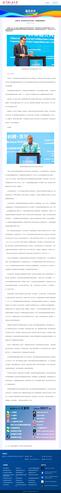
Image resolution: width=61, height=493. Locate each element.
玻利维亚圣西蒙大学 (19, 472)
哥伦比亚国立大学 (31, 480)
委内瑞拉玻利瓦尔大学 (32, 484)
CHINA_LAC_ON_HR (47, 468)
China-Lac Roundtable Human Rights (49, 472)
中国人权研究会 (6, 468)
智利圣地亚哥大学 (19, 480)
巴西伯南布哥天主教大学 (7, 478)
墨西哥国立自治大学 (32, 482)
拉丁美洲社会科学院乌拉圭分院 (21, 485)
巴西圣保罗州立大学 (32, 472)
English (47, 2)
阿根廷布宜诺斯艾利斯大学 (33, 470)
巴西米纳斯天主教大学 (7, 480)
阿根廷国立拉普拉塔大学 (20, 470)
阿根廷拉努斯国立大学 (7, 470)
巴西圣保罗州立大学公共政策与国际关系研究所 (8, 475)
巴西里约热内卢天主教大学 (33, 474)
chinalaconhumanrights (49, 485)
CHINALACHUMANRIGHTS (49, 481)
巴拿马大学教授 (6, 484)
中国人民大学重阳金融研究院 (33, 468)
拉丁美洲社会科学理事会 (7, 472)
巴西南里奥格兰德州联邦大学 (33, 478)
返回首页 (55, 2)
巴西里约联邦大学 (19, 478)
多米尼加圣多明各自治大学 (8, 482)
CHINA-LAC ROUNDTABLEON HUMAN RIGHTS (49, 477)
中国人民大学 (18, 468)
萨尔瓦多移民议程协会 (20, 482)
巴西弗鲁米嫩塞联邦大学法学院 (21, 475)
